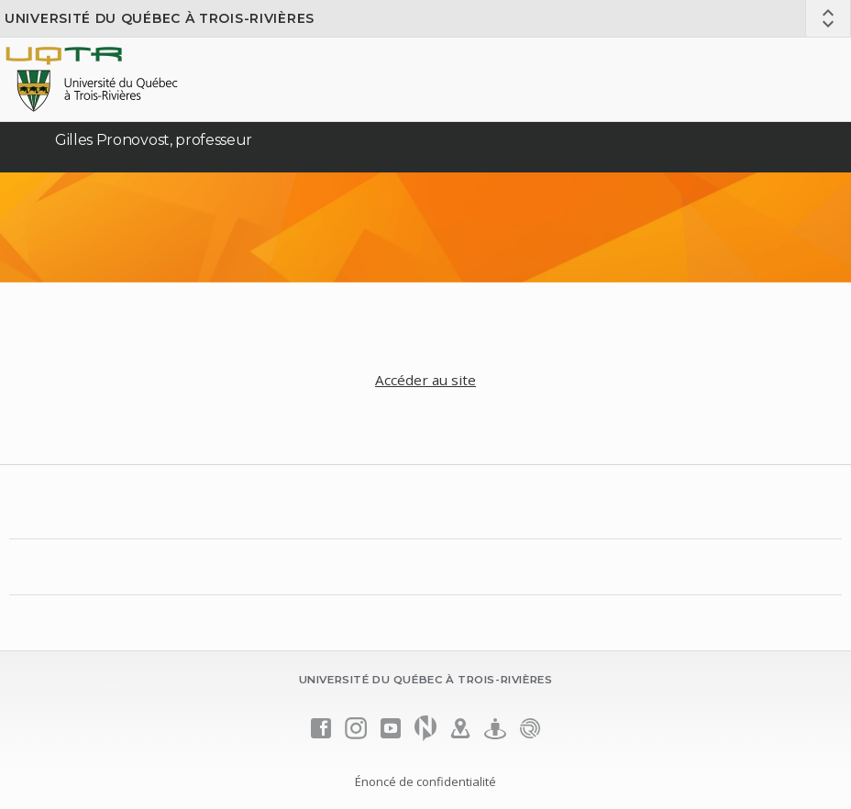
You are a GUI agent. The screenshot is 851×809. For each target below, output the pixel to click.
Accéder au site (425, 380)
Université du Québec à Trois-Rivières (160, 18)
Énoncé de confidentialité (425, 781)
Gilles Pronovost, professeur (153, 140)
